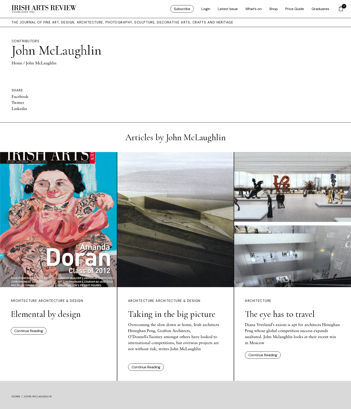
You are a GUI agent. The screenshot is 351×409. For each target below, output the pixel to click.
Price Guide (294, 8)
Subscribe (182, 8)
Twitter (18, 102)
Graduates (320, 8)
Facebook (20, 96)
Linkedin (19, 108)
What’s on (253, 8)
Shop (273, 8)
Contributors (25, 41)
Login (205, 8)
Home (17, 62)
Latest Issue (228, 8)
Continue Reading (28, 330)
